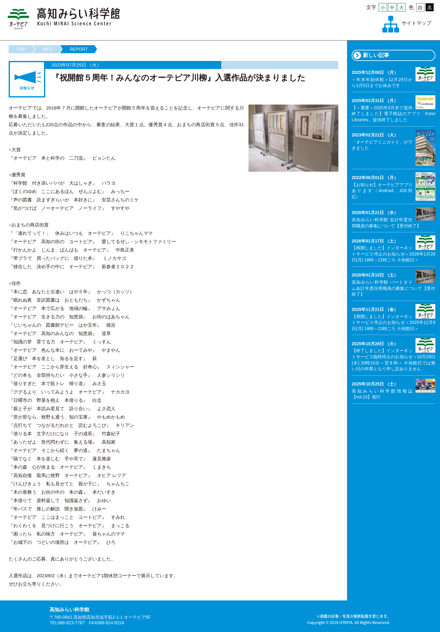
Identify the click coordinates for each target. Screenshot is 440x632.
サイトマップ (416, 23)
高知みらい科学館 (64, 18)
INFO (47, 49)
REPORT (79, 49)
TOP (20, 49)
